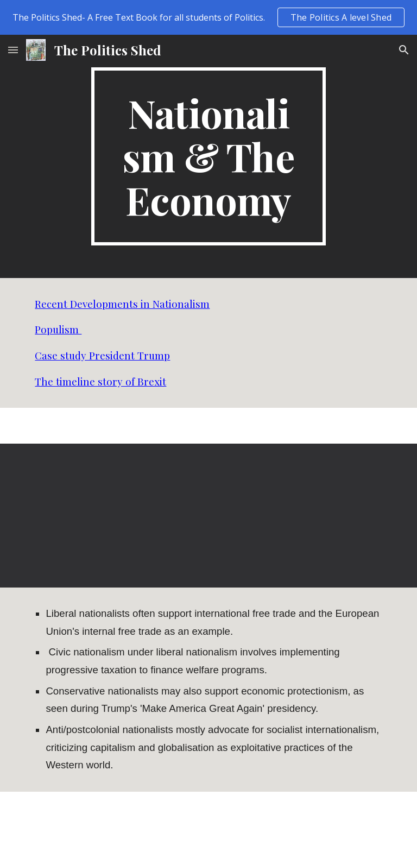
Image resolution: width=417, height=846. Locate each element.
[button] (13, 50)
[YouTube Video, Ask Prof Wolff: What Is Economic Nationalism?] (117, 515)
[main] (208, 156)
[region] (208, 17)
